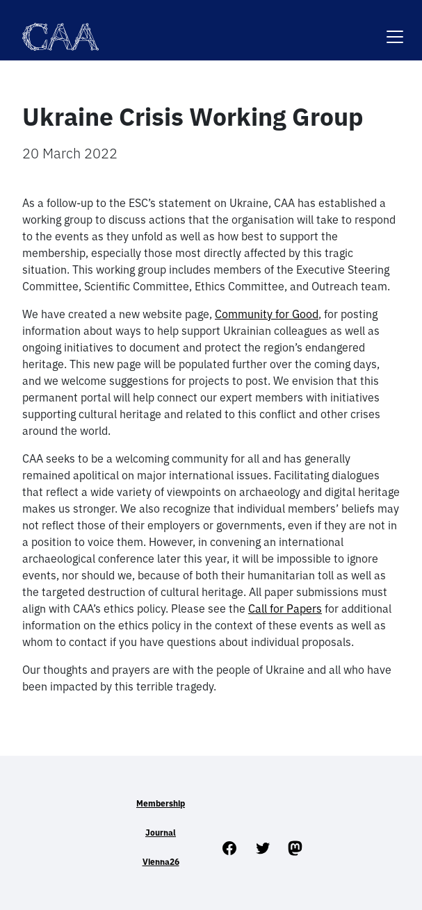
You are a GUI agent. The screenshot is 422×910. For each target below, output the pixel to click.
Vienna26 (161, 862)
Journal (160, 832)
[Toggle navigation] (395, 28)
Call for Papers (285, 608)
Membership (160, 803)
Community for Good (266, 314)
